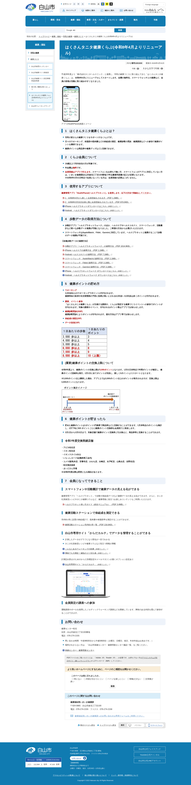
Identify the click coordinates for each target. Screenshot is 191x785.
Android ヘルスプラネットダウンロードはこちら (94, 210)
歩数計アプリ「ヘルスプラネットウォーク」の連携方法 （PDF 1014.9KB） (99, 246)
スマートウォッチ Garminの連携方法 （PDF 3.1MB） (90, 267)
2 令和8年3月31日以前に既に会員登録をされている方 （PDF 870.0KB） (98, 202)
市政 (156, 20)
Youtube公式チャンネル (149, 755)
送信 (113, 686)
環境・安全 (55, 20)
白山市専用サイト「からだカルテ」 (87, 564)
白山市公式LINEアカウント (149, 761)
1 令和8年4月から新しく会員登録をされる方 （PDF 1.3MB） (93, 198)
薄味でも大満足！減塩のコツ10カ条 (87, 553)
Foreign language (151, 4)
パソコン (138, 725)
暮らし (35, 20)
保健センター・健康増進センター (79, 650)
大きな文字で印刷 (151, 68)
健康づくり (78, 36)
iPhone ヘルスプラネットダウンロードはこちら (93, 206)
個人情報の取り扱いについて (96, 775)
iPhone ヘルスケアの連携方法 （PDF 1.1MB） (86, 250)
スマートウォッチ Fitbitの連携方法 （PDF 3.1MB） (89, 263)
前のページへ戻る (87, 725)
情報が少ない (135, 679)
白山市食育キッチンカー (40, 66)
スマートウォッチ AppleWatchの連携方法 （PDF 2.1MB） (92, 259)
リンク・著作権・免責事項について (124, 775)
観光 (136, 20)
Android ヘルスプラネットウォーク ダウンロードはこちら (98, 275)
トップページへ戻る (108, 725)
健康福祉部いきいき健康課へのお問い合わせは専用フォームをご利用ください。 (110, 716)
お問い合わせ (76, 758)
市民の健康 (67, 36)
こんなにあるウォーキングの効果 (86, 549)
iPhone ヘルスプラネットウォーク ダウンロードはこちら (97, 271)
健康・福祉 (75, 20)
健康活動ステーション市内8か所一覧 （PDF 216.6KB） (90, 525)
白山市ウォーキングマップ (40, 106)
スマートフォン (156, 725)
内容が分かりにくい (95, 679)
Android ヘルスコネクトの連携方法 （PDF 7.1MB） (88, 254)
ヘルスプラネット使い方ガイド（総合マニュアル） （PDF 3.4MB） (95, 504)
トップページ (44, 36)
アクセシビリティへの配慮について (66, 775)
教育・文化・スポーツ (95, 21)
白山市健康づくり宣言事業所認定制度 (40, 80)
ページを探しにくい (116, 679)
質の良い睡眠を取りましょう (40, 88)
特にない (78, 679)
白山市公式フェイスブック (150, 749)
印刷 (133, 69)
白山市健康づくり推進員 (40, 72)
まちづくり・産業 (115, 20)
